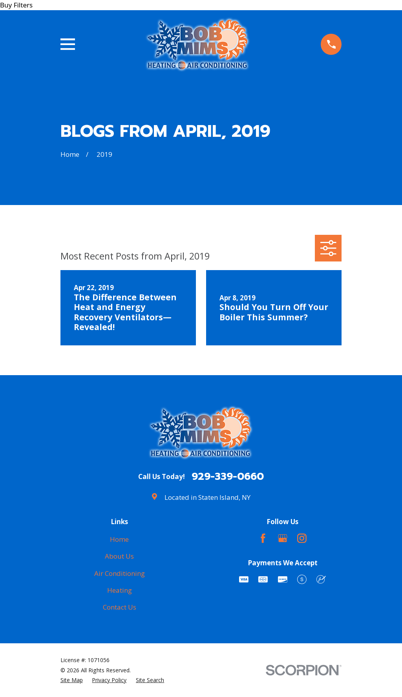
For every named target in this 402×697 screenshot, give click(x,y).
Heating (119, 590)
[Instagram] (302, 538)
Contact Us (119, 607)
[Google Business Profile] (282, 538)
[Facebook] (263, 538)
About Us (119, 556)
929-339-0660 (228, 477)
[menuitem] (71, 680)
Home (119, 539)
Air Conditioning (119, 573)
